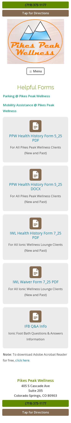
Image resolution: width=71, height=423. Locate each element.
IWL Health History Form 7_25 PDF (35, 235)
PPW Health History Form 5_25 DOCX (35, 186)
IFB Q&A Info (35, 326)
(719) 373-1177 (35, 5)
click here (22, 360)
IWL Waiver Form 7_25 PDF (36, 281)
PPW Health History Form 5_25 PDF (35, 138)
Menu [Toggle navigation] (35, 71)
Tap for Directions (35, 13)
